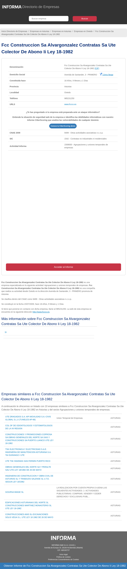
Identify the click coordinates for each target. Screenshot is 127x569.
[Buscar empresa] (48, 18)
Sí (6, 332)
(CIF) (97, 68)
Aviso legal (63, 554)
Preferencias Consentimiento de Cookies (63, 560)
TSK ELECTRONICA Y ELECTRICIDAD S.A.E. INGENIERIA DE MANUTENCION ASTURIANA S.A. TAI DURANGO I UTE (28, 452)
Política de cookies (63, 557)
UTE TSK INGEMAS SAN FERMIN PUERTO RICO (27, 461)
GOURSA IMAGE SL (14, 492)
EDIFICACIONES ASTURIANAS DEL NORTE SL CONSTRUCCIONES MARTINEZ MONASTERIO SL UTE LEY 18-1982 (28, 505)
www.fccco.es (70, 104)
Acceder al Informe (63, 267)
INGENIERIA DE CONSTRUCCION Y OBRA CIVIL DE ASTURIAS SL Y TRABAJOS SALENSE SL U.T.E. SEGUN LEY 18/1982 (29, 479)
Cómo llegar (106, 75)
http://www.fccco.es (41, 312)
